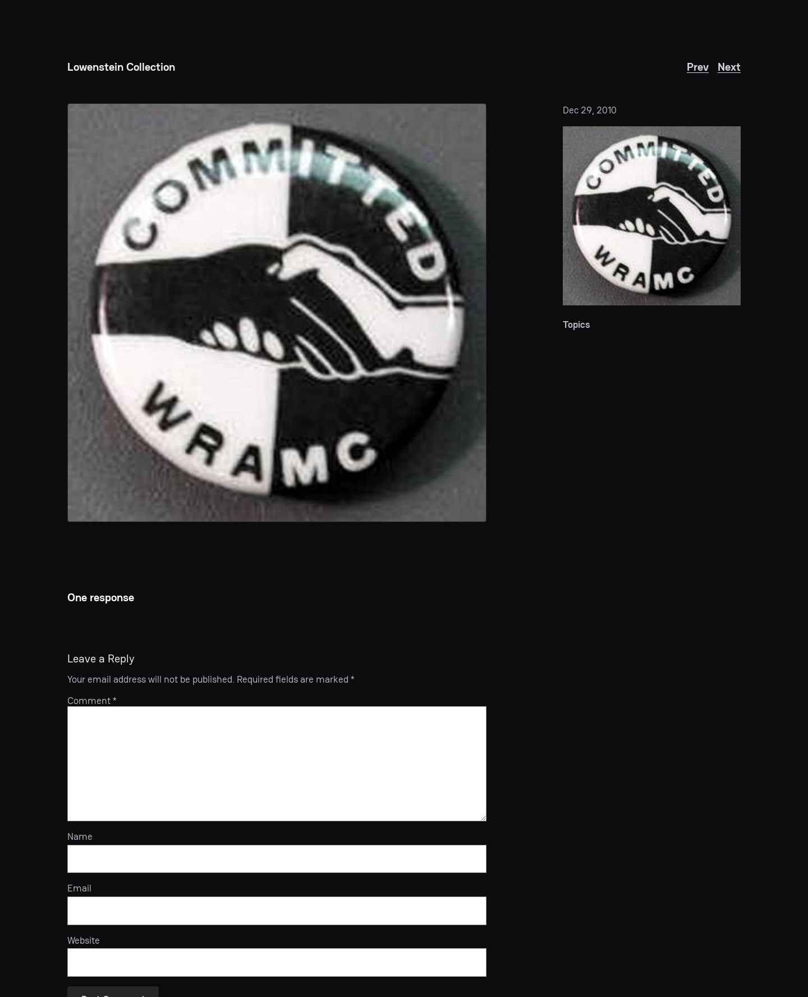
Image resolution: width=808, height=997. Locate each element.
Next (729, 67)
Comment (92, 700)
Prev (698, 67)
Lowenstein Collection (121, 67)
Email (79, 888)
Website (83, 940)
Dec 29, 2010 (590, 110)
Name (80, 836)
